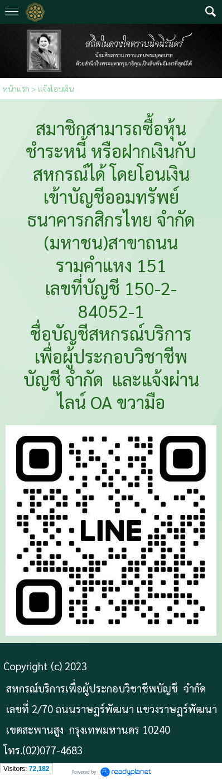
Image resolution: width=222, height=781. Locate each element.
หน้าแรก (16, 88)
